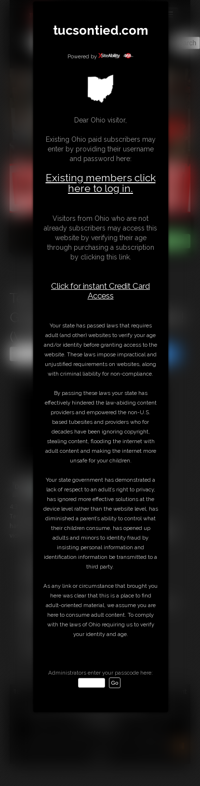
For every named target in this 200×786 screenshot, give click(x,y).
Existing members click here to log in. (101, 183)
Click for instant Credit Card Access (100, 290)
